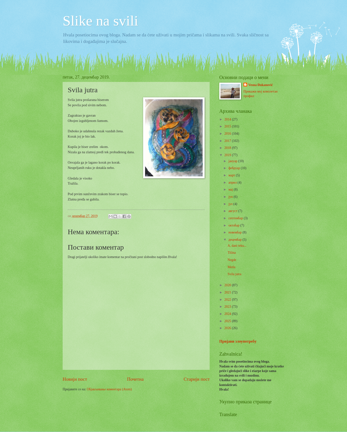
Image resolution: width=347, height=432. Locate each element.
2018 (228, 148)
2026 (228, 328)
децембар (235, 239)
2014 (228, 119)
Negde (231, 260)
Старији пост (197, 379)
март (232, 175)
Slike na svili (100, 21)
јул (230, 204)
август (233, 211)
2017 (228, 141)
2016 (228, 133)
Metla (231, 267)
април (233, 182)
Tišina (231, 252)
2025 (228, 321)
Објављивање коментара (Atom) (109, 389)
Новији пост (75, 379)
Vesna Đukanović (260, 85)
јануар (233, 161)
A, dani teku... (236, 245)
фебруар (234, 168)
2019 (228, 155)
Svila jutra (234, 274)
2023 (228, 306)
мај (231, 189)
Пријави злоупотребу (238, 341)
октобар (234, 225)
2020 (228, 285)
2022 (228, 299)
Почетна (135, 379)
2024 (228, 314)
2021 (228, 292)
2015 (228, 126)
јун (231, 197)
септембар (236, 218)
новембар (235, 232)
